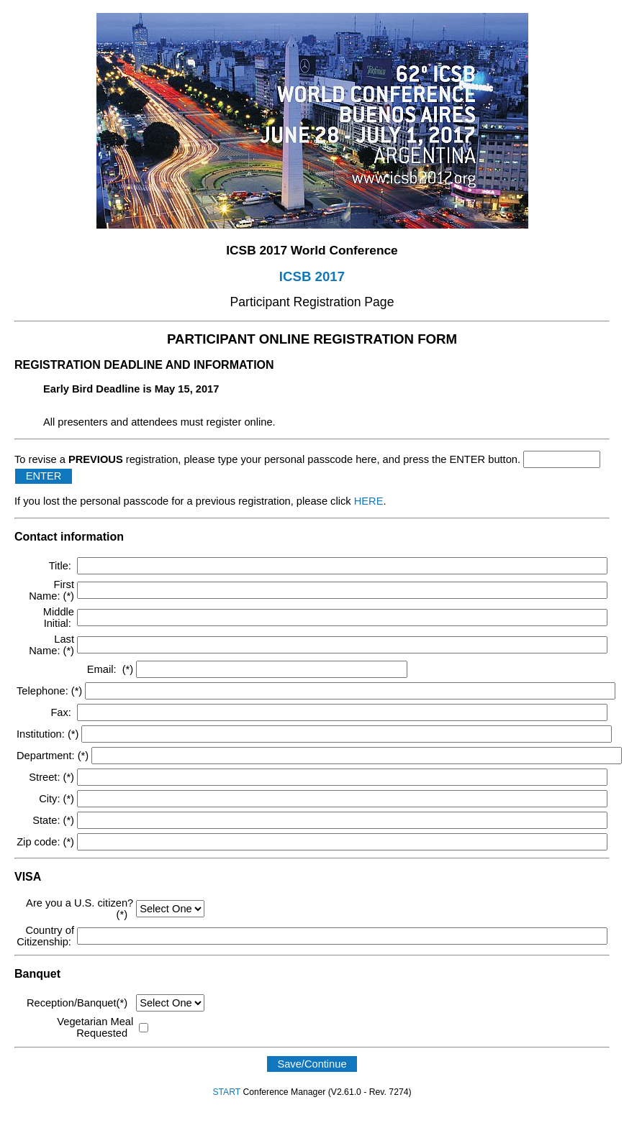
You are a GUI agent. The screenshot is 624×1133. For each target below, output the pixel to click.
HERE (369, 501)
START (226, 1092)
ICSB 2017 (312, 276)
